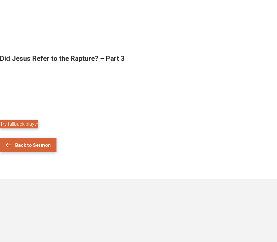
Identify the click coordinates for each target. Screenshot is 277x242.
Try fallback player (19, 124)
